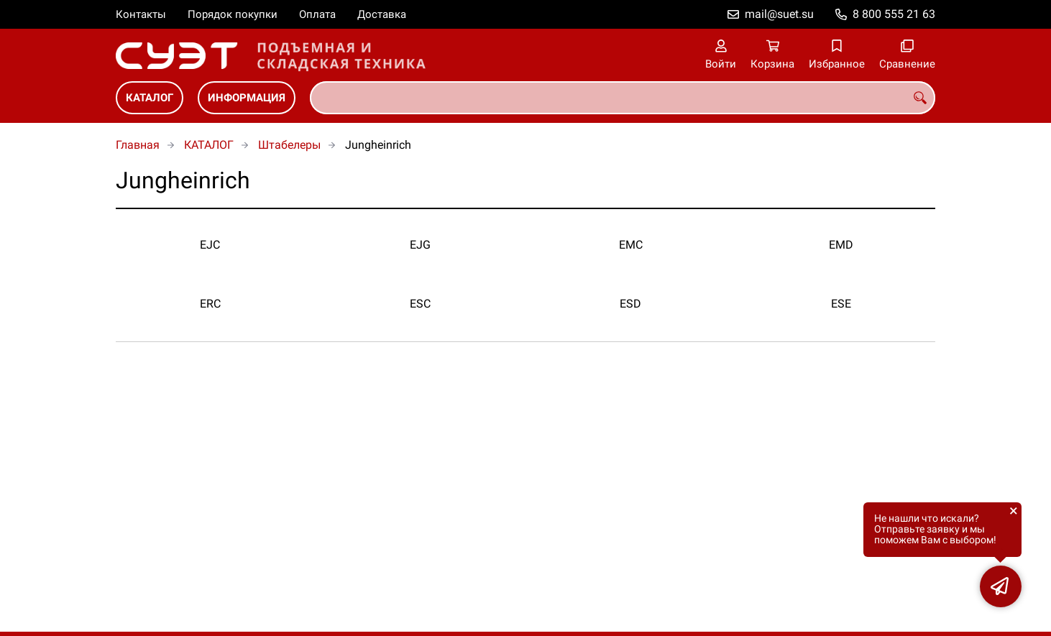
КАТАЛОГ (149, 97)
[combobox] (622, 97)
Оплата (317, 14)
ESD (630, 303)
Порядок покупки (232, 14)
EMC (631, 245)
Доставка (381, 14)
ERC (210, 303)
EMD (841, 245)
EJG (420, 245)
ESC (420, 303)
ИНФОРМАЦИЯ (246, 97)
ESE (841, 303)
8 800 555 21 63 (894, 14)
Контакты (141, 14)
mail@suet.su (779, 14)
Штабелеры (289, 145)
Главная (138, 145)
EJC (210, 245)
